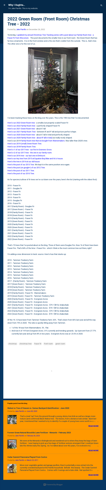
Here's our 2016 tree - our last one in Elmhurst (26, 156)
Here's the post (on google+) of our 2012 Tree (26, 167)
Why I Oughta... (16, 5)
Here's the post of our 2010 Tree (20, 173)
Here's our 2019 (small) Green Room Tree (24, 144)
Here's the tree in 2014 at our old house (23, 161)
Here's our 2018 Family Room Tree (21, 147)
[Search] (101, 5)
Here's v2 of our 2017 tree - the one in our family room (29, 153)
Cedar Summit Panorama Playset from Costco (27, 457)
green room (60, 344)
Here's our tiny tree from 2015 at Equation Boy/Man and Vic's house (35, 158)
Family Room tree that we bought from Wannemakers (43, 141)
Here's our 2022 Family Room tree (21, 126)
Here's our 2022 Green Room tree (21, 123)
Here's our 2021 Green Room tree (21, 129)
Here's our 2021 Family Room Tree (21, 132)
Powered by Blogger (53, 484)
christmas (12, 344)
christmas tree (25, 344)
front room (48, 344)
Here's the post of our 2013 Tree (20, 164)
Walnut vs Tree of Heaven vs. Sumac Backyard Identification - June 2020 (38, 408)
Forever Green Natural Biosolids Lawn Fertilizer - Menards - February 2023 (39, 432)
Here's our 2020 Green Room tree (21, 135)
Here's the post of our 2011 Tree (20, 170)
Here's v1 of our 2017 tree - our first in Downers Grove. (29, 150)
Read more (93, 426)
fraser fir (37, 344)
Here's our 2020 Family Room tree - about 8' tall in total (29, 138)
